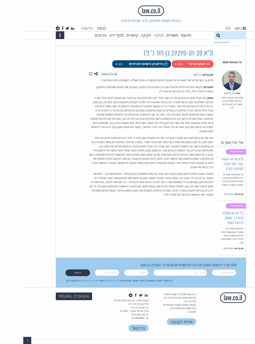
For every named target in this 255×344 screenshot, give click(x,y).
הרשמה (63, 28)
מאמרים (149, 35)
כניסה (78, 28)
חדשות (162, 35)
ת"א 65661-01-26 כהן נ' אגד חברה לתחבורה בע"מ (209, 164)
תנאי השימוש (89, 280)
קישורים (109, 35)
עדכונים (77, 35)
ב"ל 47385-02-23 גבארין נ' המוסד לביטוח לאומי (209, 218)
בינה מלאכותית (214, 151)
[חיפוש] (195, 35)
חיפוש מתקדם (198, 42)
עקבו (155, 64)
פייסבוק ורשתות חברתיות (125, 64)
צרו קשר (115, 328)
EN (204, 28)
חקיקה (122, 35)
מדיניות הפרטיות (65, 280)
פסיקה (135, 35)
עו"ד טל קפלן (206, 93)
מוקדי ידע (93, 35)
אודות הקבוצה (158, 321)
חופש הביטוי (175, 64)
